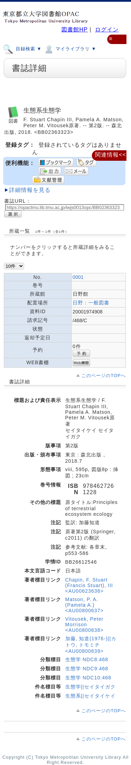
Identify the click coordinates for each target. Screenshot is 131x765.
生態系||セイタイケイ (90, 696)
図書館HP (74, 30)
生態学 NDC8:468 (86, 659)
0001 (78, 277)
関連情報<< (110, 155)
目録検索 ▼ (22, 48)
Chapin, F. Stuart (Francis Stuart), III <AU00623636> (89, 585)
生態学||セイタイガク (90, 687)
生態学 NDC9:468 (86, 668)
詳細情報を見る (30, 190)
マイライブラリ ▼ (69, 48)
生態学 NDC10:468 (88, 677)
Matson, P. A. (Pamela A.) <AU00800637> (84, 605)
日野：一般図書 (91, 302)
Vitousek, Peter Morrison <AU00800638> (84, 624)
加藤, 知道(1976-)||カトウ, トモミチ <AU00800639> (90, 645)
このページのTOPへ (103, 375)
